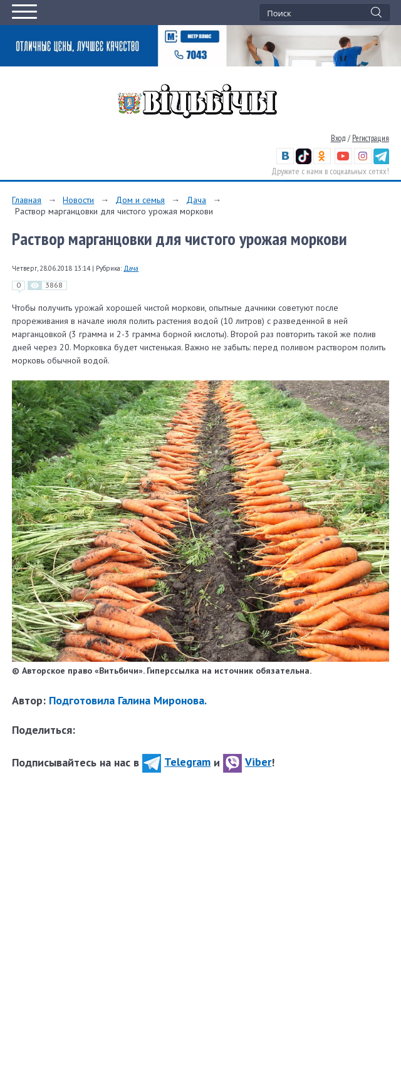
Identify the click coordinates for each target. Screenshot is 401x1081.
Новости (78, 200)
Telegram (176, 762)
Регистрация (370, 138)
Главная (26, 200)
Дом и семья (140, 200)
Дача (196, 200)
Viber (247, 762)
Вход (338, 138)
